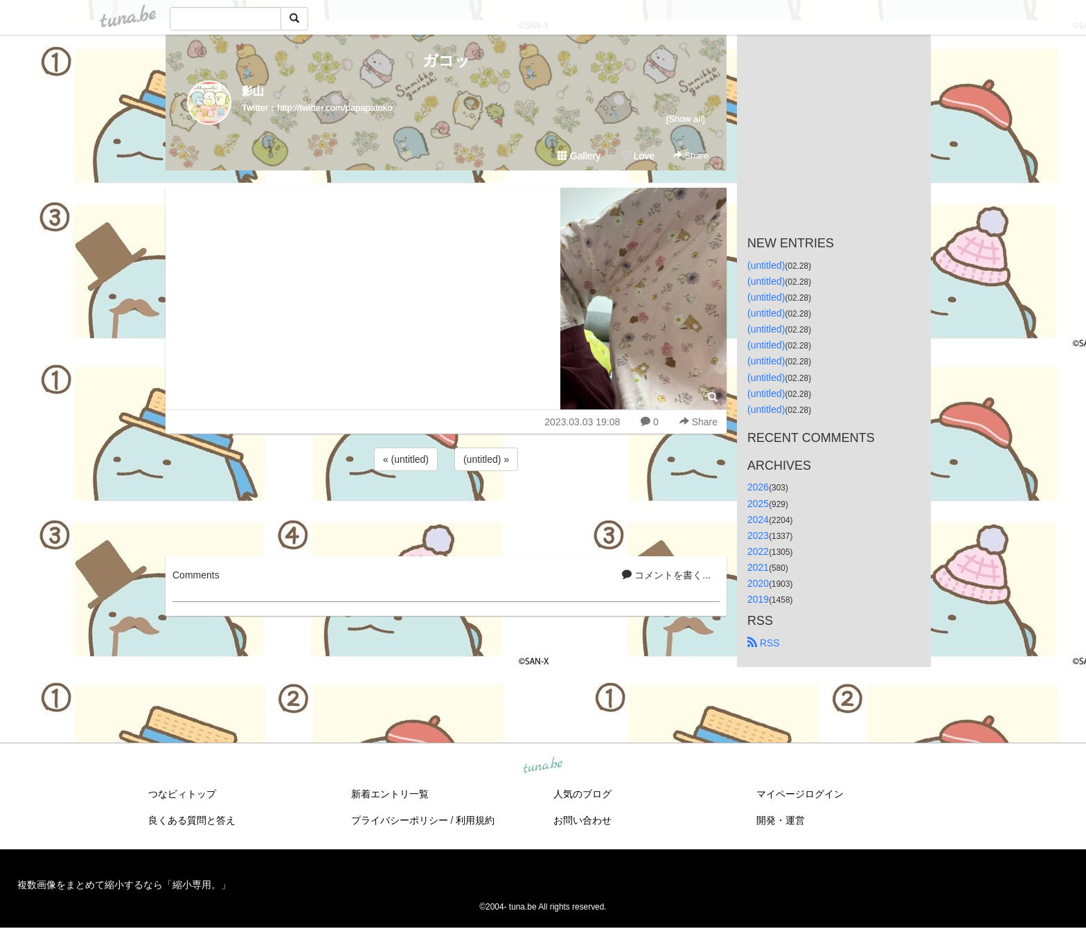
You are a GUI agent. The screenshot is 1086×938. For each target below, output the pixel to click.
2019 (758, 599)
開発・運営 (780, 820)
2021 (758, 567)
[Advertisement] (446, 511)
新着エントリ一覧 (390, 793)
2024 (758, 519)
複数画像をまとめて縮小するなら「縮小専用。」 (124, 884)
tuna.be (542, 766)
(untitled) (766, 265)
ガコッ (446, 60)
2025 (758, 503)
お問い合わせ (582, 820)
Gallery (579, 155)
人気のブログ (582, 793)
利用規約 (475, 820)
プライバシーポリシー (399, 820)
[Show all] (685, 119)
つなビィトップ (182, 793)
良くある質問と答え (191, 820)
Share (691, 155)
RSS (763, 642)
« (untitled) (406, 459)
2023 (758, 535)
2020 (758, 583)
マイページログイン (800, 793)
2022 (758, 551)
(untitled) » (486, 459)
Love (638, 155)
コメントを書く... (666, 575)
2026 (758, 487)
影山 (253, 91)
